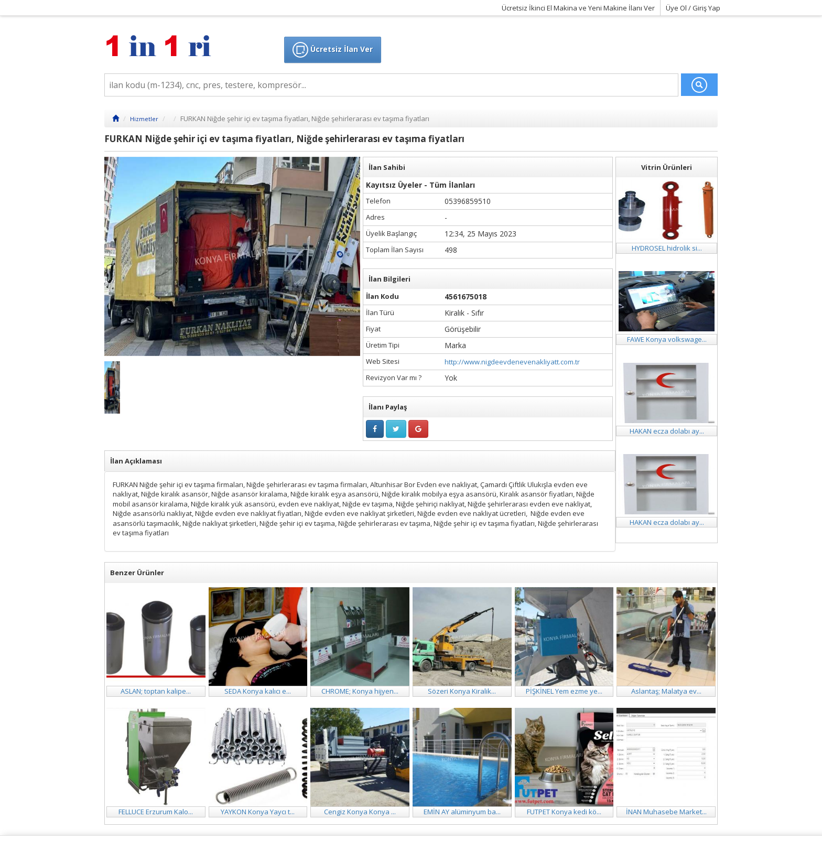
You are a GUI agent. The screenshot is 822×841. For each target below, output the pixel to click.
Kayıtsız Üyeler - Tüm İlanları (420, 185)
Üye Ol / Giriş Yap (693, 8)
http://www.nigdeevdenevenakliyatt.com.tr (512, 361)
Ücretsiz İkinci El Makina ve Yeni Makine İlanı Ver (578, 8)
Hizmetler (144, 119)
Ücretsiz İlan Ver (333, 50)
